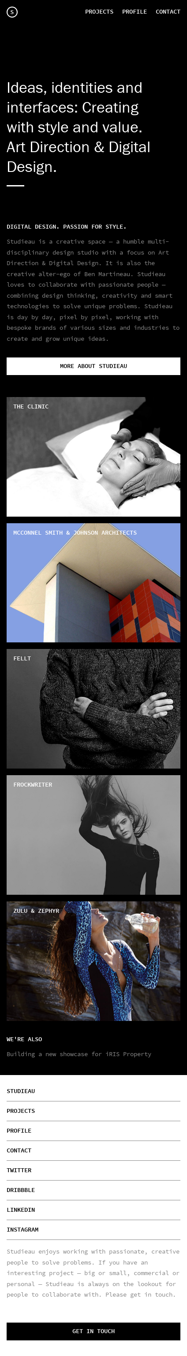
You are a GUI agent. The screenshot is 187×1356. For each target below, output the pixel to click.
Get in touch (93, 1331)
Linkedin (21, 1209)
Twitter (19, 1170)
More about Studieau (93, 366)
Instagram (22, 1229)
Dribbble (21, 1190)
